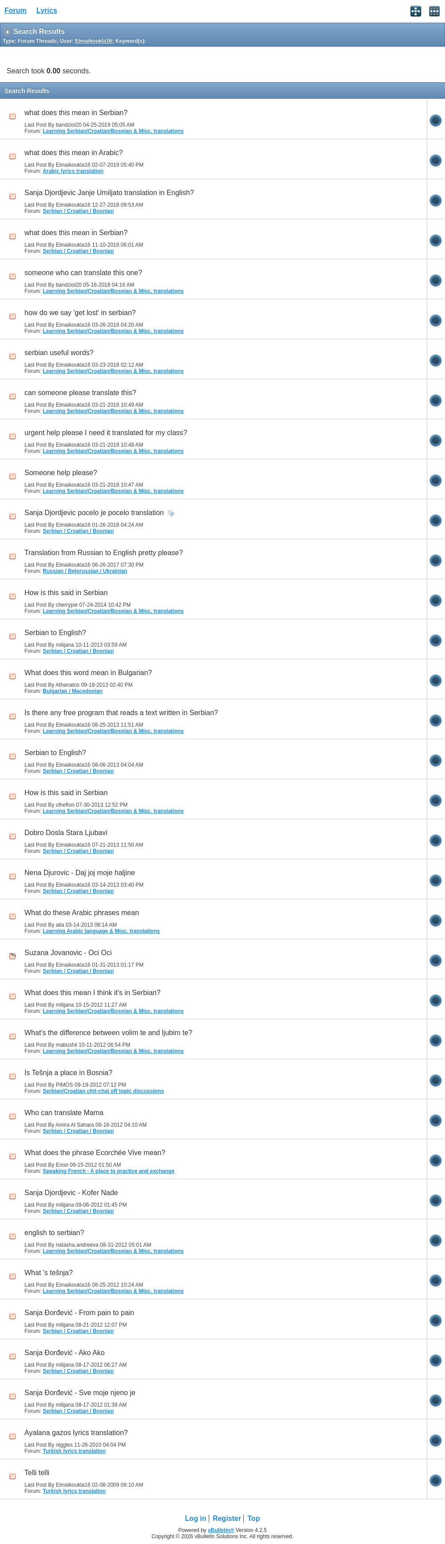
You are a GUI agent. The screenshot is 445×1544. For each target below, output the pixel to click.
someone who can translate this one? (83, 272)
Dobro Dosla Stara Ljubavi (65, 832)
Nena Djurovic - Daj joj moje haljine (79, 872)
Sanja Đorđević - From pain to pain (79, 1312)
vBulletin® (221, 1530)
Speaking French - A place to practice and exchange (109, 1171)
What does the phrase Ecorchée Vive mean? (94, 1152)
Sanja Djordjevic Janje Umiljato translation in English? (109, 192)
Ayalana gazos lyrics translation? (76, 1432)
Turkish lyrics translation (74, 1451)
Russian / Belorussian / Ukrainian (85, 571)
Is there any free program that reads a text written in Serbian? (121, 712)
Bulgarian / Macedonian (73, 691)
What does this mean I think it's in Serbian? (92, 992)
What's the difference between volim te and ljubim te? (108, 1032)
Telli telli (36, 1472)
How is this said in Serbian (66, 592)
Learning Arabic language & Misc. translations (101, 931)
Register (227, 1518)
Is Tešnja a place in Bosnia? (68, 1072)
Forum (15, 10)
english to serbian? (54, 1232)
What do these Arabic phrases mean (81, 912)
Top (253, 1518)
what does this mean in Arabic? (73, 152)
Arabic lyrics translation (73, 171)
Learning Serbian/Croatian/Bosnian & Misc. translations (113, 131)
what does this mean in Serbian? (75, 112)
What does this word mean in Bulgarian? (88, 672)
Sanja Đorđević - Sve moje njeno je (79, 1392)
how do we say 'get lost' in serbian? (80, 312)
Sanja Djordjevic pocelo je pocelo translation (94, 512)
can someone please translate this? (80, 392)
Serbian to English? (55, 632)
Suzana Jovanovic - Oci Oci (68, 952)
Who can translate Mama (63, 1112)
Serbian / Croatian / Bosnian (78, 211)
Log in (196, 1518)
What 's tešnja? (48, 1272)
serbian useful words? (59, 352)
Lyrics (46, 10)
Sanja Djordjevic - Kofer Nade (71, 1192)
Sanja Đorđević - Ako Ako (64, 1352)
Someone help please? (60, 472)
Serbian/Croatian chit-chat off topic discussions (103, 1091)
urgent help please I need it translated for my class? (105, 432)
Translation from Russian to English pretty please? (103, 552)
